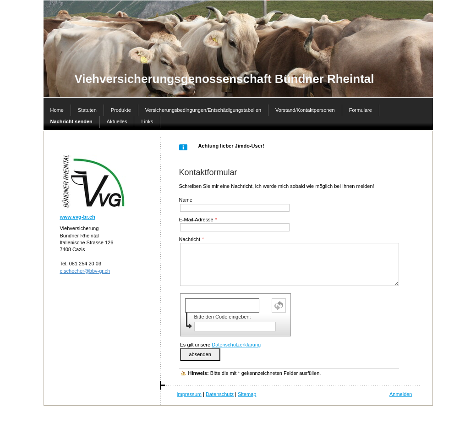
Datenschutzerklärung (236, 344)
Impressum (189, 394)
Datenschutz (220, 394)
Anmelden (400, 394)
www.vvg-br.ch (77, 217)
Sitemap (247, 394)
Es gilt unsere (220, 344)
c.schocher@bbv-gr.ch (85, 271)
